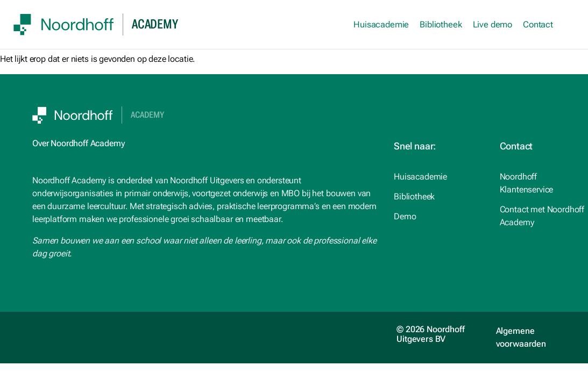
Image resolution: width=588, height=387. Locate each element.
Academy (147, 115)
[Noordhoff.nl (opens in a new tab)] (438, 196)
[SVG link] (63, 24)
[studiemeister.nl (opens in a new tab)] (438, 176)
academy (155, 24)
